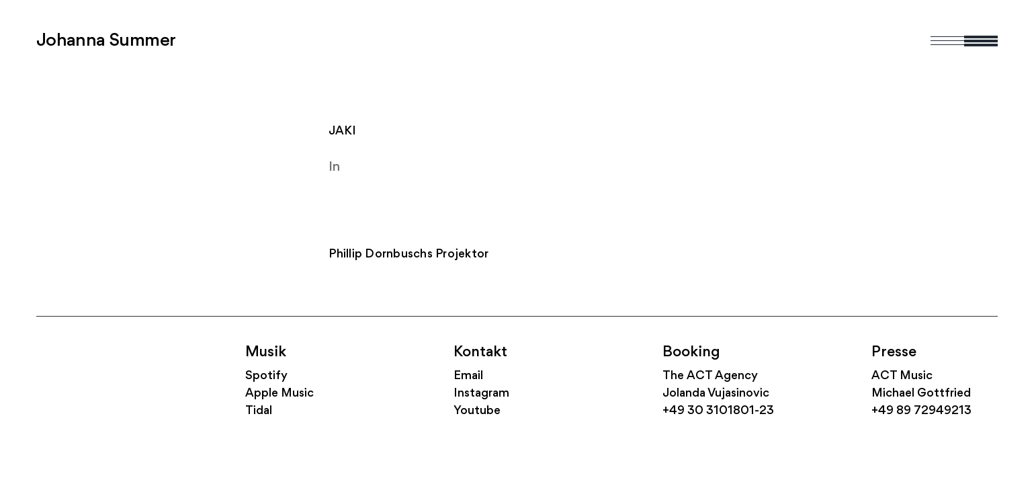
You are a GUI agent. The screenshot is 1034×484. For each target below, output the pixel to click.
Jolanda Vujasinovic (715, 393)
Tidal (258, 411)
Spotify (266, 376)
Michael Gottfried (921, 393)
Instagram (481, 393)
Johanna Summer (106, 41)
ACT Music (902, 376)
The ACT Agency (710, 376)
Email (468, 376)
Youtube (477, 411)
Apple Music (279, 393)
